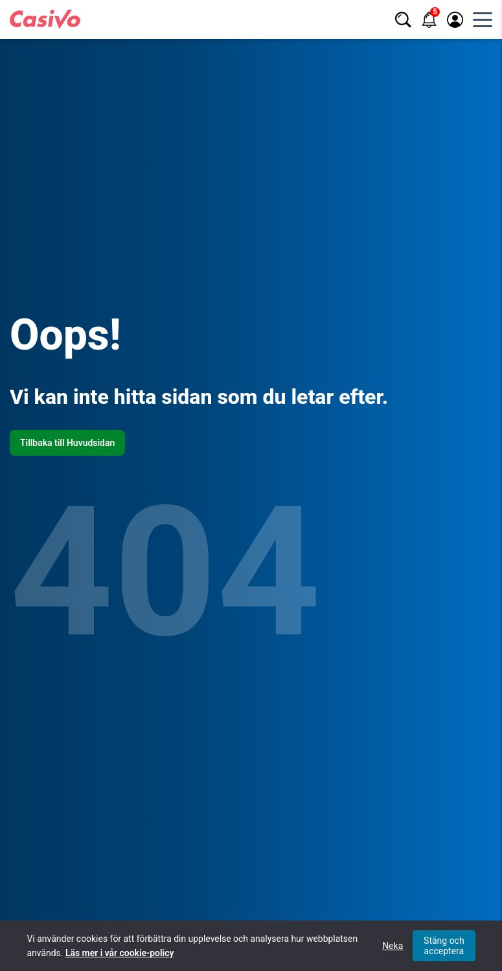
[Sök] (403, 20)
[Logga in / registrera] (455, 20)
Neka (392, 946)
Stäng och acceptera (444, 945)
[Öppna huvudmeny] (482, 19)
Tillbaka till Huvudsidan (67, 443)
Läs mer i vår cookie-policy (119, 953)
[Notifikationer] (429, 20)
